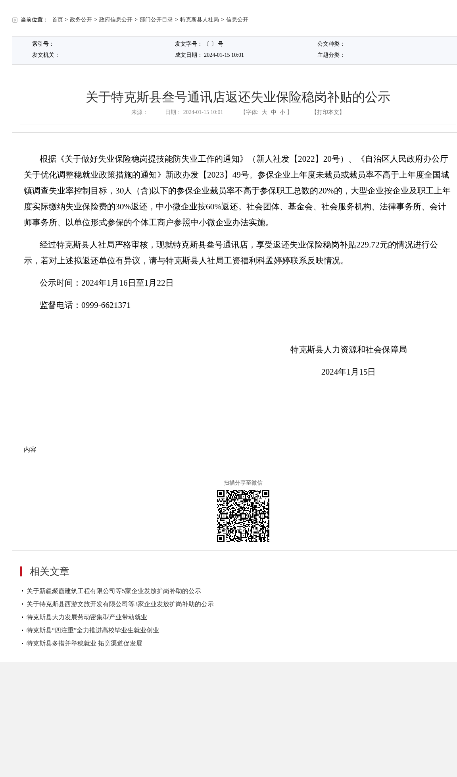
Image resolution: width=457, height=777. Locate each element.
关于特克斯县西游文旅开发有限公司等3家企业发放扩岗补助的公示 (120, 604)
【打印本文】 (328, 112)
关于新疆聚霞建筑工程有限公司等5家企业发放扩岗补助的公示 (114, 591)
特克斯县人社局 (199, 20)
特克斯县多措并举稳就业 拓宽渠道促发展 (84, 643)
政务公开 (81, 20)
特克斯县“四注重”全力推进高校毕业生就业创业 (93, 630)
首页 (57, 20)
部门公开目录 (156, 20)
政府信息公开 (115, 20)
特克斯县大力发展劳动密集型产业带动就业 (87, 617)
